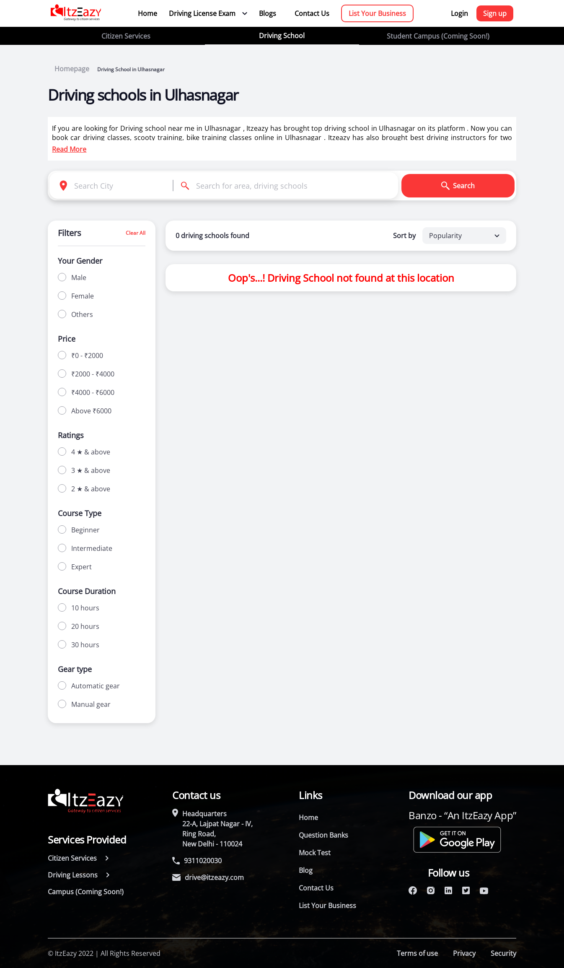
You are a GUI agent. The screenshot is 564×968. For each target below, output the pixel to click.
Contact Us (312, 13)
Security (503, 953)
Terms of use (417, 953)
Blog (306, 870)
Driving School (282, 35)
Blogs (267, 13)
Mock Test (315, 852)
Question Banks (323, 835)
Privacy (464, 953)
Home (147, 13)
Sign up (495, 13)
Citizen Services (125, 36)
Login (459, 13)
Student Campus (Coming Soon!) (438, 36)
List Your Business (377, 13)
